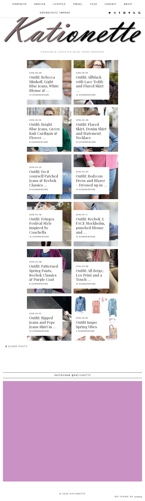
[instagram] (115, 13)
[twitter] (110, 13)
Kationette (78, 493)
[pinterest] (124, 13)
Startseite (19, 4)
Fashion (39, 4)
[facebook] (120, 13)
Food (93, 4)
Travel (78, 4)
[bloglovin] (129, 13)
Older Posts (16, 346)
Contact (111, 4)
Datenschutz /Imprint (55, 13)
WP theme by (128, 496)
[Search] (139, 13)
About (128, 4)
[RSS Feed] (134, 13)
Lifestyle (59, 4)
